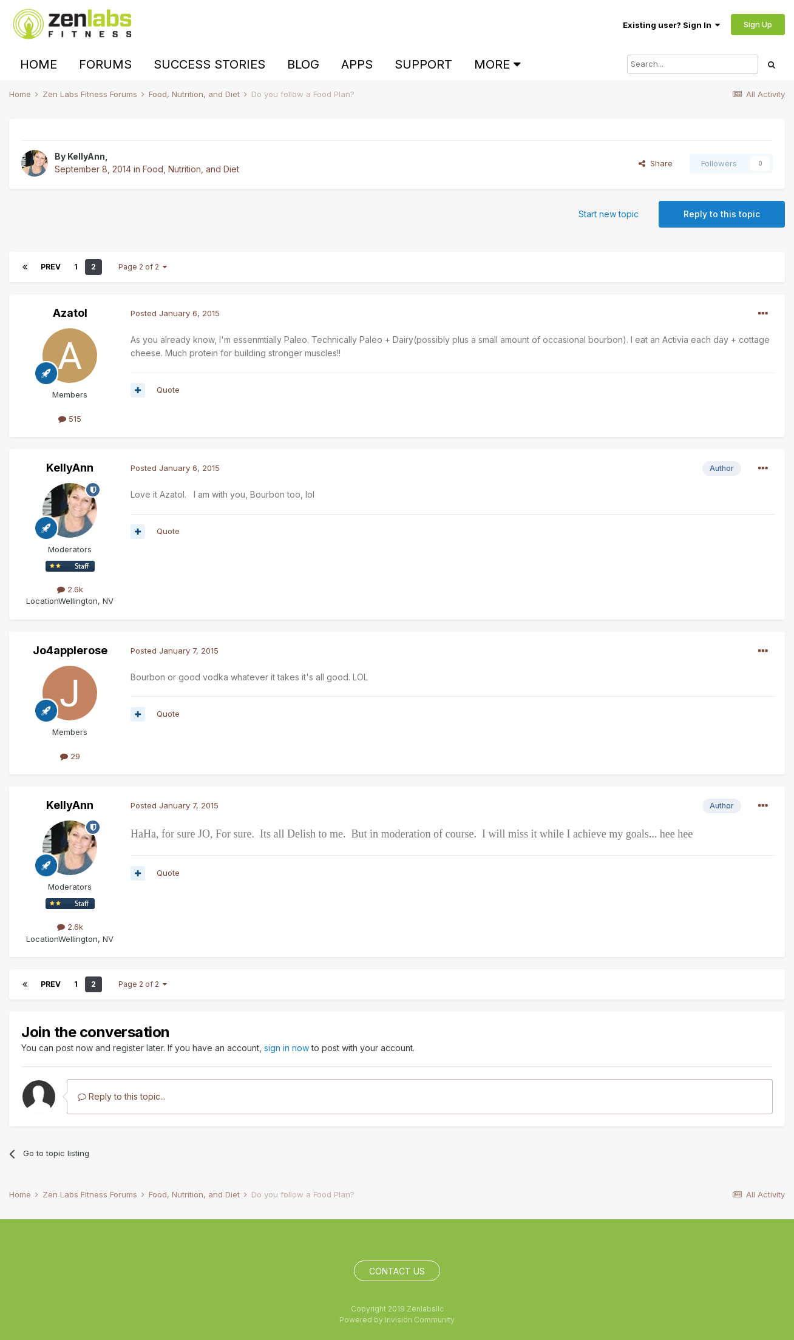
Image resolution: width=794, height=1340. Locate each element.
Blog (303, 64)
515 (69, 419)
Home (38, 64)
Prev (51, 266)
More (497, 64)
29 (70, 756)
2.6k (70, 589)
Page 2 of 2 (142, 266)
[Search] (692, 64)
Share (656, 163)
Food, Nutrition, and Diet (191, 169)
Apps (357, 64)
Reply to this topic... (122, 1096)
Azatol (70, 312)
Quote (168, 389)
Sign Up (758, 24)
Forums (105, 64)
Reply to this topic (722, 214)
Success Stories (209, 64)
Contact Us (397, 1271)
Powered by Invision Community (397, 1319)
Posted (175, 313)
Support (423, 64)
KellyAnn (86, 156)
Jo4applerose (70, 650)
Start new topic (609, 214)
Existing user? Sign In (671, 25)
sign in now (286, 1048)
